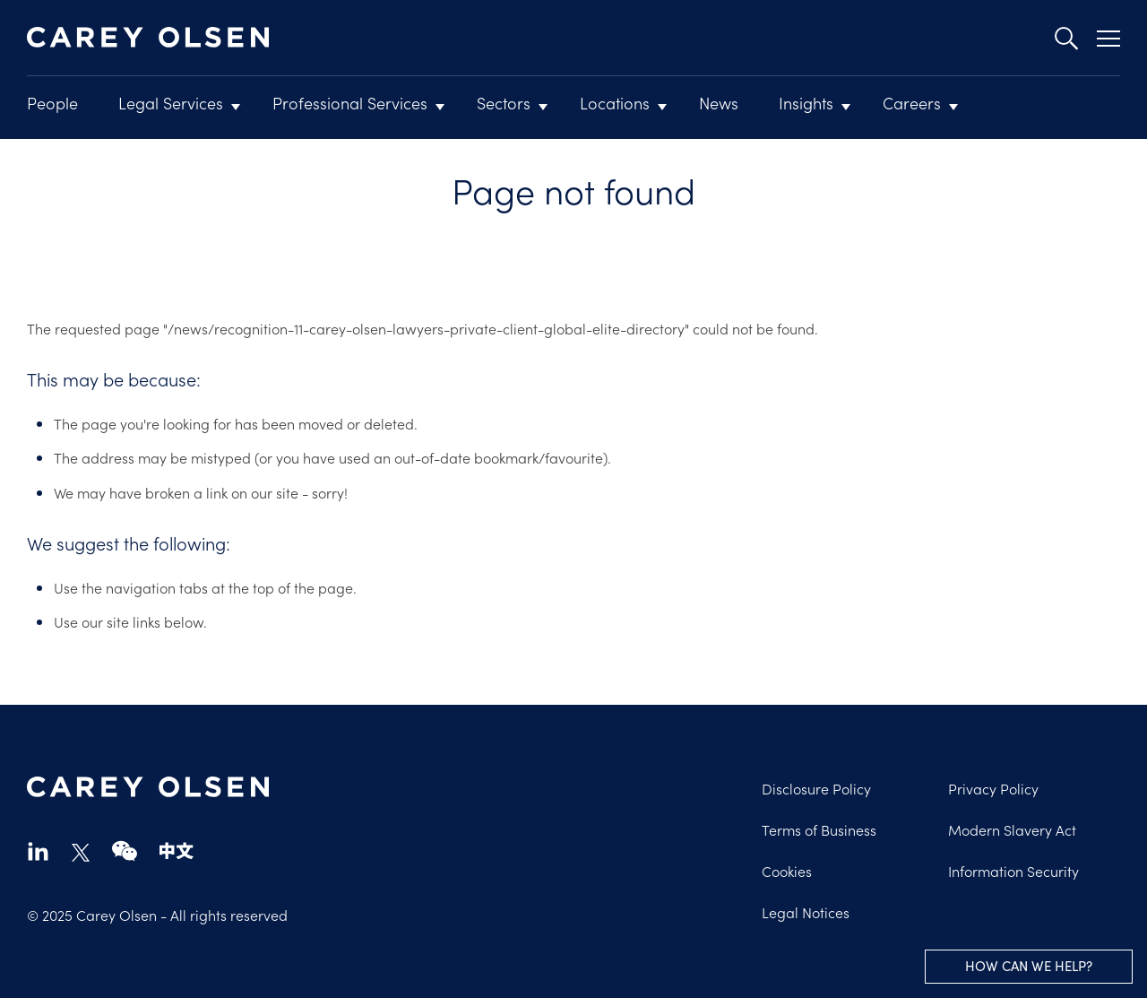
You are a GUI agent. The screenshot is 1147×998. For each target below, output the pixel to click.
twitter (81, 853)
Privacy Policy (993, 788)
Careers (912, 102)
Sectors (503, 102)
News (718, 102)
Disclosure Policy (816, 788)
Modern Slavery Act (1012, 829)
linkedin (38, 850)
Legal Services (170, 102)
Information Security (1013, 871)
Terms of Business (819, 829)
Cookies (787, 871)
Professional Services (349, 102)
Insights (806, 102)
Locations (615, 102)
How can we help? (1028, 966)
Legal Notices (805, 912)
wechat (124, 850)
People (52, 102)
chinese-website (177, 850)
